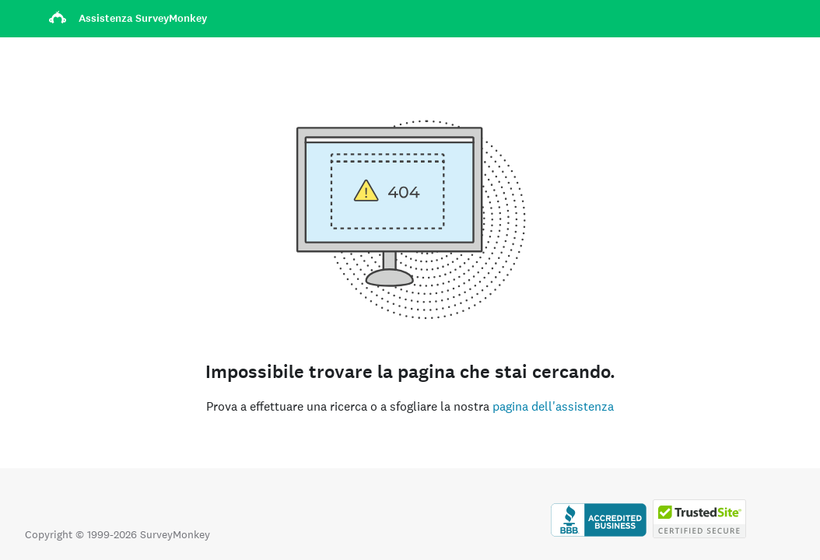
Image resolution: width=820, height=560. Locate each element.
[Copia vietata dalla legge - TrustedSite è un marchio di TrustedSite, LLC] (699, 534)
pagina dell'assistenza (553, 406)
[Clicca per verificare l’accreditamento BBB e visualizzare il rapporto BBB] (599, 534)
